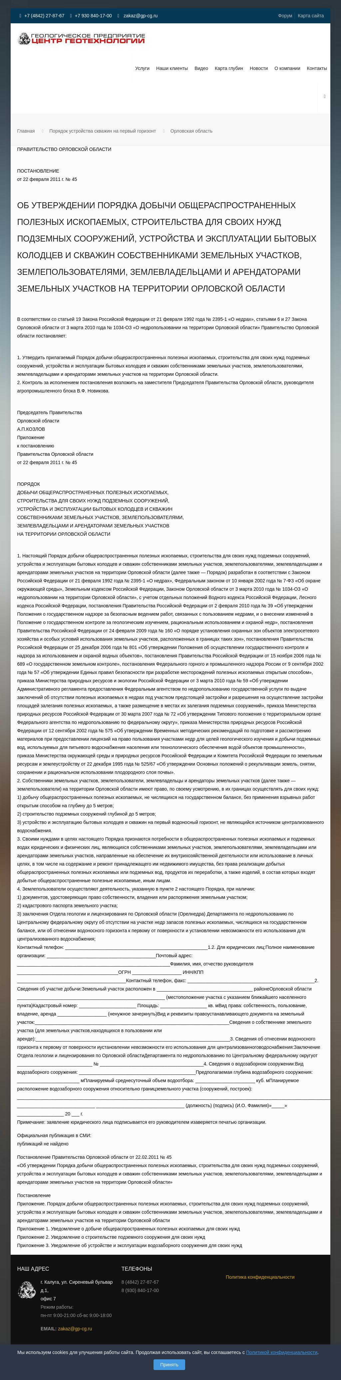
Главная (26, 131)
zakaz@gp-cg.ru (140, 15)
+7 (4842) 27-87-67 (44, 15)
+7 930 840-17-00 (93, 15)
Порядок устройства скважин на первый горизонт (102, 131)
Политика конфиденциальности (260, 1277)
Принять (169, 1364)
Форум (285, 15)
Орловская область (191, 131)
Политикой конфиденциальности (281, 1352)
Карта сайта (311, 15)
